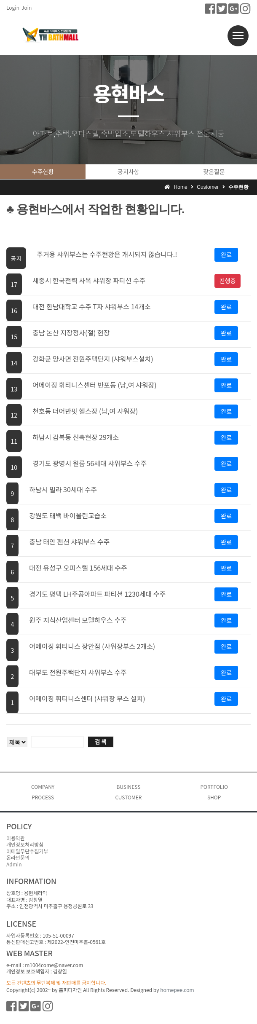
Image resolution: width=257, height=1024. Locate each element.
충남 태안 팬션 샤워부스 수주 (69, 541)
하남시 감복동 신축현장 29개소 (75, 437)
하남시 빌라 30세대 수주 (63, 489)
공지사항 (128, 171)
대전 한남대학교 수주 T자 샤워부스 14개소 (91, 306)
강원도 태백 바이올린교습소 (68, 515)
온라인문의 (17, 857)
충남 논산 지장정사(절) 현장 (71, 332)
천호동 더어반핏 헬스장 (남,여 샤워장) (85, 411)
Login (12, 7)
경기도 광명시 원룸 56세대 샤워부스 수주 (89, 463)
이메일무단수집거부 (27, 851)
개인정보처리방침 (24, 844)
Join (26, 7)
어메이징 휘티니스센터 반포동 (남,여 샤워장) (94, 385)
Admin (13, 864)
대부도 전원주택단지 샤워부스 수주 (78, 672)
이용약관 (15, 838)
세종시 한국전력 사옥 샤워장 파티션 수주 (88, 280)
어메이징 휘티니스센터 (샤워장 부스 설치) (87, 698)
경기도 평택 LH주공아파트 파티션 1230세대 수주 (97, 594)
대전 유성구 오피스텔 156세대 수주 (78, 568)
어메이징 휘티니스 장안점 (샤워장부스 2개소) (92, 646)
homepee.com (177, 989)
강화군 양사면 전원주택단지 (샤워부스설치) (92, 359)
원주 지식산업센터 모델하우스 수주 (78, 620)
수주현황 (43, 171)
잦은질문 (214, 171)
